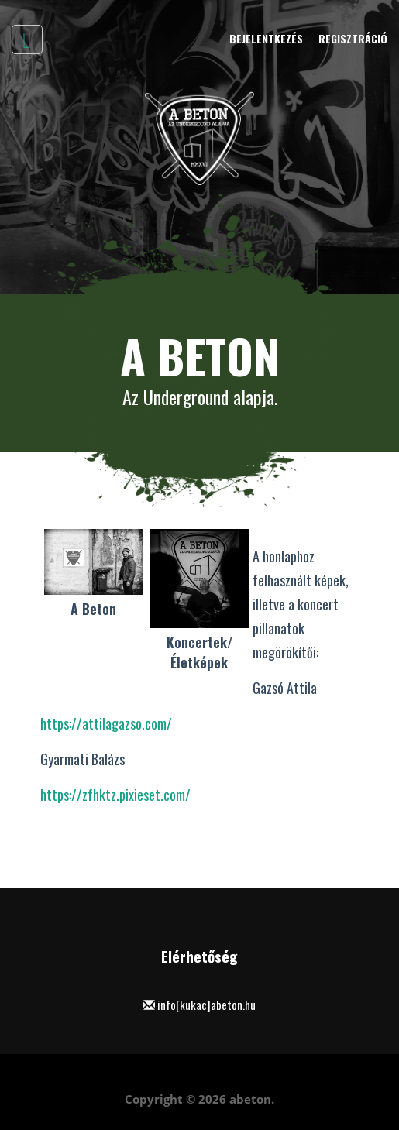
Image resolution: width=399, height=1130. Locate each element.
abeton (250, 1099)
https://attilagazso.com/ (106, 723)
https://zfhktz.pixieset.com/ (115, 795)
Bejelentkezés (266, 38)
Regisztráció (352, 38)
